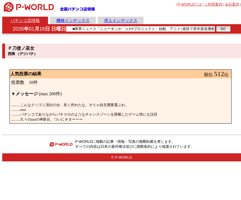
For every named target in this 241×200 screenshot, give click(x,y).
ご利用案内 (213, 4)
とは (190, 4)
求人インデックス (120, 20)
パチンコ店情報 (25, 20)
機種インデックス (73, 20)
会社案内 (232, 4)
